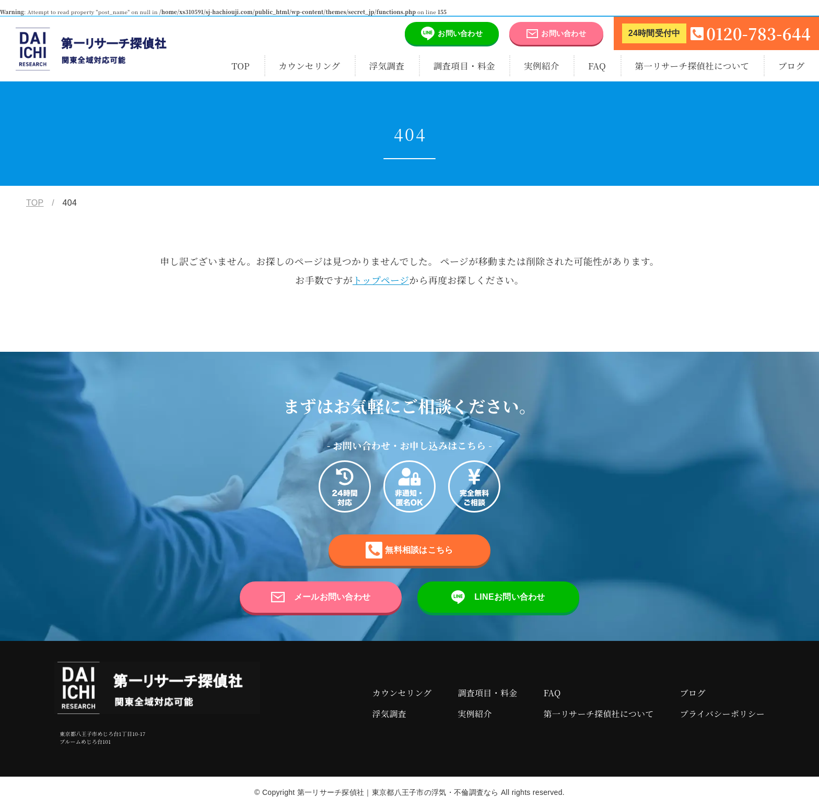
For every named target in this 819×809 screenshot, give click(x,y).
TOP (240, 66)
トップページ (381, 280)
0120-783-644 (716, 33)
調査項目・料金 (464, 66)
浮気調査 (387, 66)
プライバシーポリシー (722, 714)
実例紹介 (541, 66)
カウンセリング (309, 66)
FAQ (597, 66)
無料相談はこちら (409, 550)
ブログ (791, 66)
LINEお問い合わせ (498, 597)
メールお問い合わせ (321, 597)
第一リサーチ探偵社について (692, 66)
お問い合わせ (444, 33)
